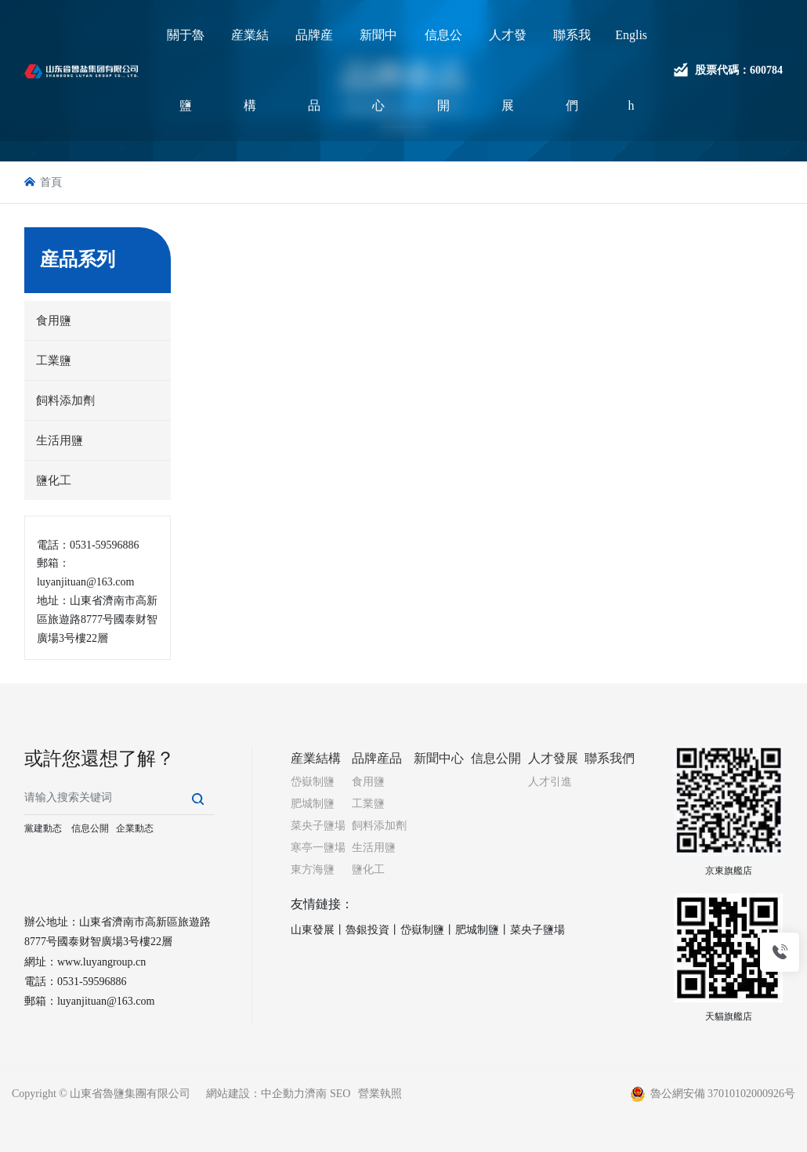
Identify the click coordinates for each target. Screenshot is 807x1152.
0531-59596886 (92, 981)
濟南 (316, 1093)
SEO (340, 1093)
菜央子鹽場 (537, 930)
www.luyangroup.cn (101, 962)
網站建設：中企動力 (255, 1093)
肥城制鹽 (477, 930)
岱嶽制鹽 (422, 930)
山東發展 (313, 930)
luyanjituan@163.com (105, 1001)
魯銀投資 (367, 930)
